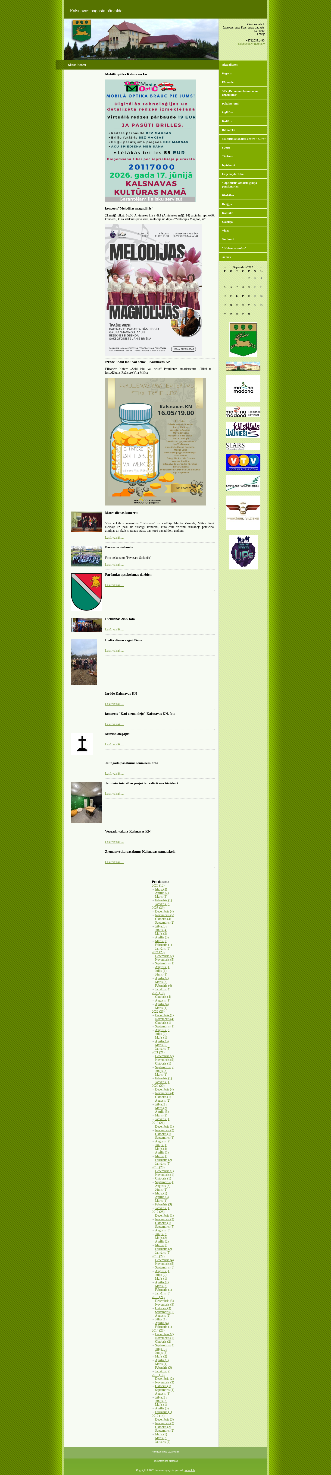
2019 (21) (158, 1123)
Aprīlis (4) (162, 1004)
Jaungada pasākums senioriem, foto (131, 763)
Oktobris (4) (163, 919)
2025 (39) (158, 907)
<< (225, 268)
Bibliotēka (228, 130)
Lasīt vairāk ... (114, 537)
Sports (226, 147)
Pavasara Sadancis (119, 547)
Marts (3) (161, 896)
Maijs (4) (161, 1149)
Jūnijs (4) (161, 930)
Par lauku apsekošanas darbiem (128, 574)
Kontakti (228, 213)
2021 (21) (158, 1052)
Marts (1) (161, 1008)
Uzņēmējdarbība (233, 174)
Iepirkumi (228, 165)
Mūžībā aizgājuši (118, 734)
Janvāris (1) (162, 1082)
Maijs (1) (161, 1037)
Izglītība (227, 112)
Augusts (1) (162, 967)
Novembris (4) (164, 1019)
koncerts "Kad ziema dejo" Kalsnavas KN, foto (140, 713)
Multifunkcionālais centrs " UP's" (244, 138)
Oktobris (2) (163, 1341)
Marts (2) (161, 982)
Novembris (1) (164, 1174)
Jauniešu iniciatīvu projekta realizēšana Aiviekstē (141, 783)
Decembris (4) (164, 911)
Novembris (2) (164, 1130)
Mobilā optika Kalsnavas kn (126, 74)
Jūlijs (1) (160, 971)
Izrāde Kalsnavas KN (121, 693)
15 (243, 296)
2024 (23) (158, 952)
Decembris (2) (164, 956)
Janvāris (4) (162, 989)
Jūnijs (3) (161, 1071)
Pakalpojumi (230, 103)
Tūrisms (227, 156)
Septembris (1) (164, 963)
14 (237, 296)
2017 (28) (158, 1212)
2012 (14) (158, 1416)
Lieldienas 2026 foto (120, 619)
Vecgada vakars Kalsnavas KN (128, 831)
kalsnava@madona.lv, (251, 43)
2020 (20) (158, 1085)
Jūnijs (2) (161, 1234)
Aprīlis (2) (162, 893)
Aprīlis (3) (162, 937)
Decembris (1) (164, 1015)
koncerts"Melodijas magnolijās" (129, 208)
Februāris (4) (163, 985)
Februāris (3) (163, 1204)
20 (231, 305)
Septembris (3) (164, 1267)
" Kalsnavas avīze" (234, 248)
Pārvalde (228, 82)
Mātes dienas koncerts (121, 513)
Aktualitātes (230, 64)
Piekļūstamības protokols (165, 1461)
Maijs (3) (161, 889)
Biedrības (228, 195)
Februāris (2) (163, 1160)
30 (249, 314)
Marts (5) (161, 1045)
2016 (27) (158, 1256)
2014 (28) (158, 1330)
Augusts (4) (162, 1271)
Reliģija (227, 204)
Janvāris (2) (162, 1441)
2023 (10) (158, 993)
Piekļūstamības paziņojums (165, 1451)
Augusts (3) (162, 1030)
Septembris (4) (164, 1182)
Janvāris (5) (162, 1048)
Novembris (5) (164, 915)
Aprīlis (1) (162, 1152)
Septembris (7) (164, 1067)
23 (249, 305)
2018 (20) (158, 1167)
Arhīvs (226, 257)
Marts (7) (161, 941)
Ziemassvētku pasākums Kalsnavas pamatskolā (140, 851)
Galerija (227, 221)
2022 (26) (158, 1011)
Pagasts (227, 73)
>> (261, 268)
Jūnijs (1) (161, 974)
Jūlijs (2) (160, 1034)
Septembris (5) (164, 1226)
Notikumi (228, 239)
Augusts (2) (162, 1100)
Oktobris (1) (163, 1022)
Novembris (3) (164, 1219)
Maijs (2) (161, 1108)
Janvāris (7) (162, 1371)
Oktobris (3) (163, 1308)
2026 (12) (158, 885)
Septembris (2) (164, 922)
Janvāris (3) (162, 904)
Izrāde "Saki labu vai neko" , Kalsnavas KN (138, 362)
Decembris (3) (164, 1301)
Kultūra (227, 121)
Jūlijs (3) (160, 926)
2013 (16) (158, 1375)
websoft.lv (189, 1470)
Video (225, 230)
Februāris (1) (163, 900)
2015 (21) (158, 1297)
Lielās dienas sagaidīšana (123, 640)
